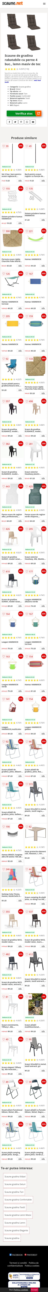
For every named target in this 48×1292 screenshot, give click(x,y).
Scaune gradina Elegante (16, 1230)
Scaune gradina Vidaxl (15, 1176)
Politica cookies (32, 1265)
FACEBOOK (16, 1255)
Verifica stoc (28, 113)
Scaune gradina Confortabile (18, 1199)
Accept (34, 1289)
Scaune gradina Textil (15, 1207)
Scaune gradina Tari (14, 1192)
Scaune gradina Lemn (15, 1222)
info (20, 180)
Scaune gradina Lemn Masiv (18, 1215)
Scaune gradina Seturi (15, 1184)
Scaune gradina (12, 1238)
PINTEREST (30, 1255)
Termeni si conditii (18, 1262)
